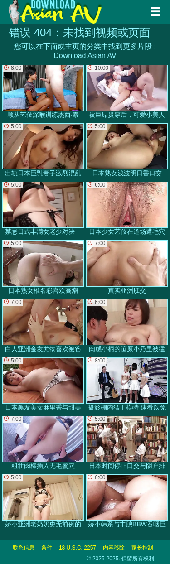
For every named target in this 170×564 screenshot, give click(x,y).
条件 (46, 548)
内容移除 (114, 548)
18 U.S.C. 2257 (77, 548)
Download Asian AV (84, 55)
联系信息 (23, 548)
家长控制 (142, 548)
